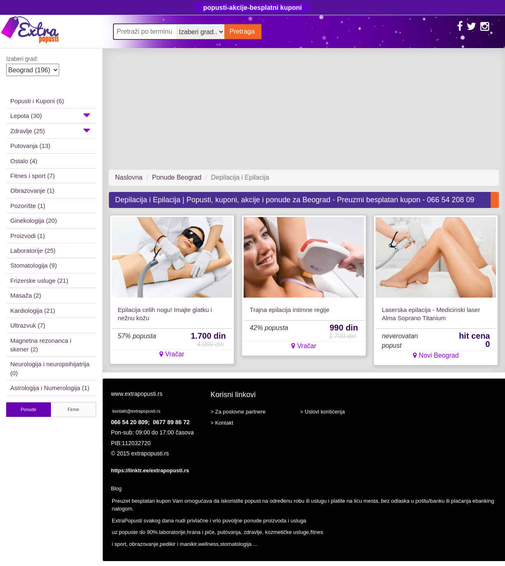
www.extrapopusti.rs (136, 393)
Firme (73, 409)
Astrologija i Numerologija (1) (50, 387)
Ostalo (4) (23, 160)
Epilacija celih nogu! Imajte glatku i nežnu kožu (165, 313)
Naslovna (129, 177)
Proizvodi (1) (27, 235)
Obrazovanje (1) (32, 190)
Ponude (29, 409)
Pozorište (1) (27, 205)
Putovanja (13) (30, 145)
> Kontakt (221, 423)
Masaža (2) (25, 295)
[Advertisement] (301, 108)
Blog (116, 488)
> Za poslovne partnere (237, 412)
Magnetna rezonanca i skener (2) (40, 345)
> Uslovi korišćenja (322, 412)
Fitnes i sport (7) (32, 175)
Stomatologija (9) (33, 265)
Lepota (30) (50, 115)
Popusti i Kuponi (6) (37, 100)
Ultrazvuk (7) (27, 325)
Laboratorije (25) (32, 250)
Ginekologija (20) (33, 220)
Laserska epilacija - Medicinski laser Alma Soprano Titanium (431, 313)
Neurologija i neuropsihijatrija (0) (50, 368)
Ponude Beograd (176, 177)
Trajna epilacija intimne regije (290, 309)
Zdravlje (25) (50, 130)
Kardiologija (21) (32, 310)
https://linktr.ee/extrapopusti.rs (150, 470)
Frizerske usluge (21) (39, 280)
